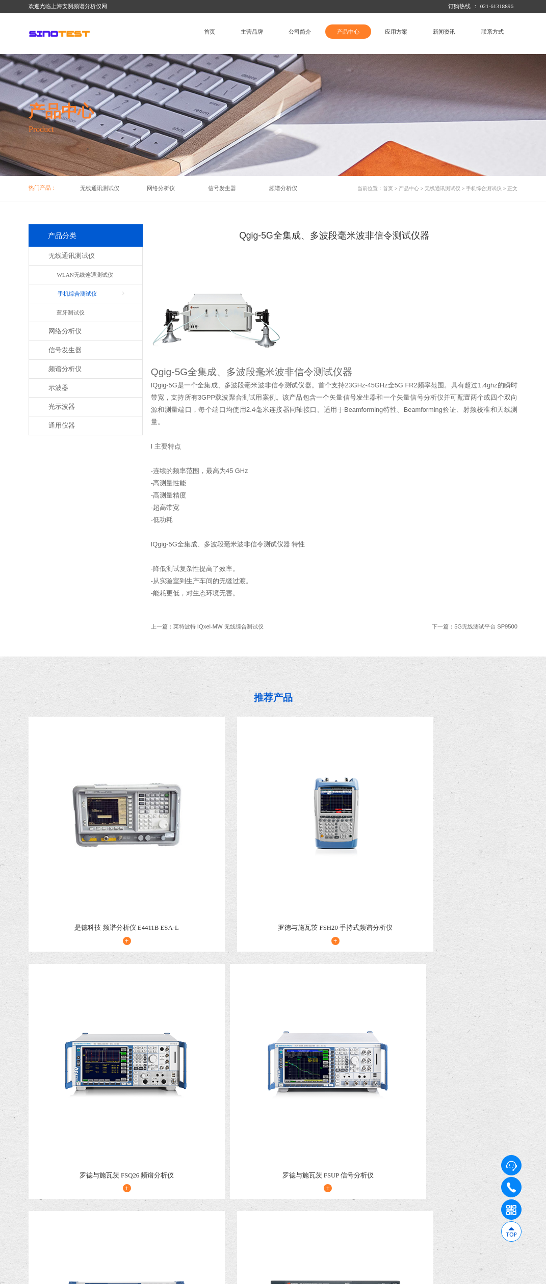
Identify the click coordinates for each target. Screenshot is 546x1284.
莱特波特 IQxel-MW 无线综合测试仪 (218, 626)
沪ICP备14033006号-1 (180, 1274)
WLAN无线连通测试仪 (85, 275)
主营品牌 (252, 32)
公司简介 (300, 32)
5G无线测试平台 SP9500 (485, 626)
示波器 (58, 387)
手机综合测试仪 (484, 188)
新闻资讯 (444, 32)
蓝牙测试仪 (71, 312)
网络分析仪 (161, 188)
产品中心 (348, 32)
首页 (209, 32)
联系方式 (492, 32)
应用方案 (396, 32)
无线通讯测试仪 (99, 188)
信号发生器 (222, 188)
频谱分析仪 (283, 188)
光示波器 (61, 406)
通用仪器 (61, 425)
